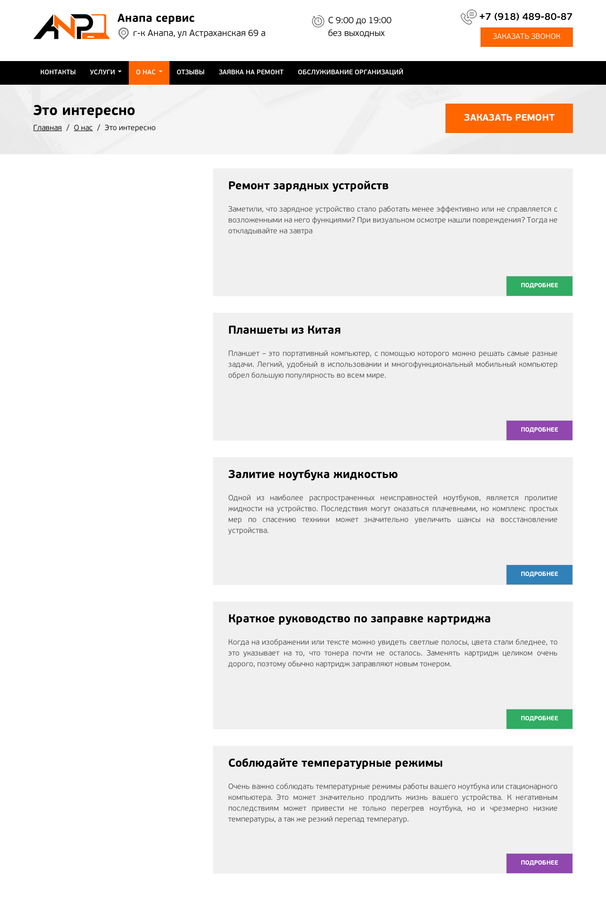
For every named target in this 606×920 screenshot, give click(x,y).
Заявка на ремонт (251, 72)
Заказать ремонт (509, 118)
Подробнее (539, 286)
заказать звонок (527, 37)
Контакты (58, 72)
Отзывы (191, 72)
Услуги (106, 72)
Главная (47, 128)
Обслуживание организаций (350, 72)
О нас (149, 72)
